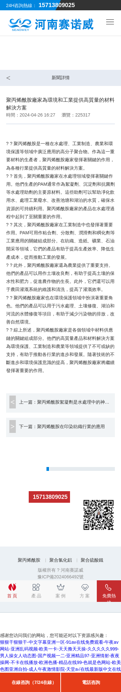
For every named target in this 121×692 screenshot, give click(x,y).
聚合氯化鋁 (60, 560)
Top (111, 656)
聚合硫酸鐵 (92, 560)
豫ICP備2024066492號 (60, 576)
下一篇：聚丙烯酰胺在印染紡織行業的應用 (62, 426)
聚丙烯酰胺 (29, 560)
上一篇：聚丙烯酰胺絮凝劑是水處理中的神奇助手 (67, 402)
